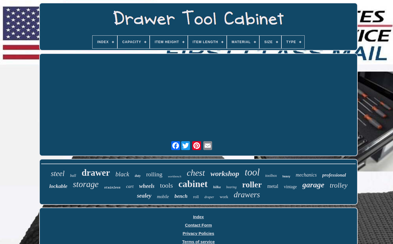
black (122, 174)
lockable (58, 186)
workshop (224, 174)
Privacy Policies (198, 233)
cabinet (193, 184)
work (224, 197)
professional (334, 175)
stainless (112, 187)
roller (252, 184)
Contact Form (198, 225)
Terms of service (198, 241)
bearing (231, 187)
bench (181, 196)
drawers (247, 194)
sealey (144, 195)
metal (272, 186)
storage (86, 184)
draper (209, 197)
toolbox (271, 176)
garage (313, 184)
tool (252, 172)
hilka (217, 187)
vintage (290, 186)
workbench (174, 176)
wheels (147, 186)
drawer (95, 173)
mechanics (306, 175)
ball (73, 176)
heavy (286, 176)
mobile (163, 196)
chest (196, 173)
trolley (338, 185)
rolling (154, 174)
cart (129, 186)
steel (57, 173)
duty (138, 176)
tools (166, 185)
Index (198, 216)
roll (196, 197)
